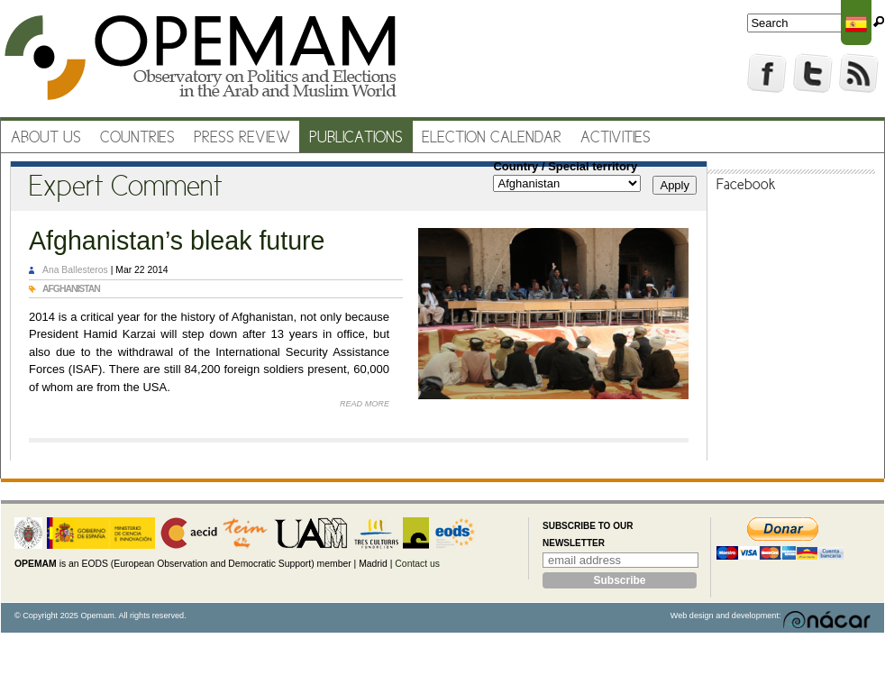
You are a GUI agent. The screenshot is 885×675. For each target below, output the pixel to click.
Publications (356, 138)
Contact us (417, 564)
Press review (242, 138)
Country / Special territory (565, 166)
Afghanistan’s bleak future (177, 240)
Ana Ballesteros (75, 270)
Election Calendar (491, 138)
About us (46, 138)
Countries (137, 138)
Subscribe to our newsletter (588, 535)
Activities (615, 138)
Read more (364, 403)
